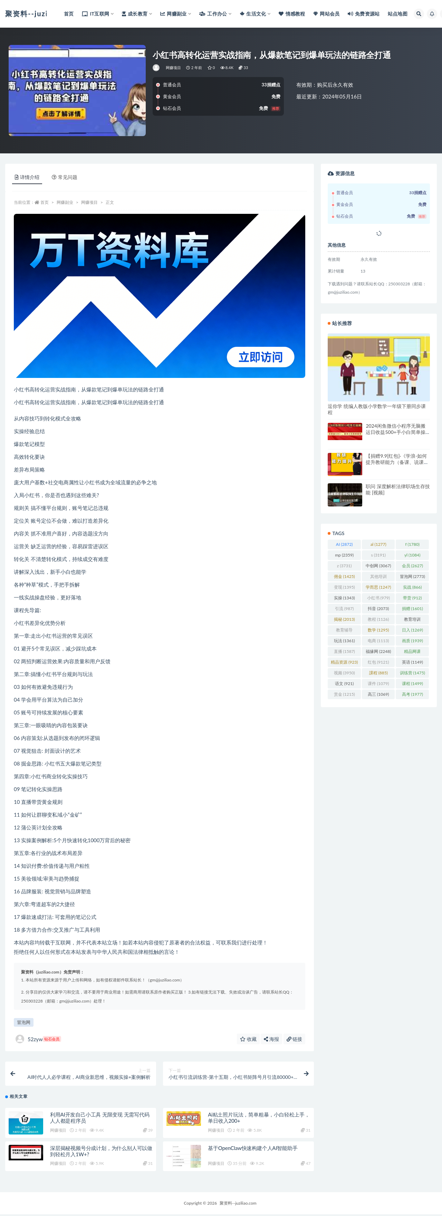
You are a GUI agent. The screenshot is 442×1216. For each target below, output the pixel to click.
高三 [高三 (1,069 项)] (378, 694)
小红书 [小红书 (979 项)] (378, 597)
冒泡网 (23, 1022)
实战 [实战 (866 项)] (412, 587)
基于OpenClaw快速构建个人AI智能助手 (252, 1150)
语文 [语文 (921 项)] (344, 683)
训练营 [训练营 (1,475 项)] (412, 672)
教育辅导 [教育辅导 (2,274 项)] (344, 631)
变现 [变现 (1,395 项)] (344, 587)
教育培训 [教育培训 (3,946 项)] (412, 620)
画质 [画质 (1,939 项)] (412, 640)
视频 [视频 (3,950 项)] (344, 672)
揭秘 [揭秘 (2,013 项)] (344, 619)
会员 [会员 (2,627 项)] (412, 565)
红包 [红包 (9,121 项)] (378, 662)
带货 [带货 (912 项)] (412, 597)
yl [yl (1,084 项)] (412, 555)
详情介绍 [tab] (27, 177)
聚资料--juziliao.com (238, 1204)
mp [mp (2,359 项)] (344, 555)
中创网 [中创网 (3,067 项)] (378, 565)
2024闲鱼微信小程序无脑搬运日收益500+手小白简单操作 (395, 432)
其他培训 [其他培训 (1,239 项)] (378, 577)
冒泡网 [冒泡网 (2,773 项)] (412, 576)
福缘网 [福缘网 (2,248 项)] (378, 651)
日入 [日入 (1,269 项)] (412, 630)
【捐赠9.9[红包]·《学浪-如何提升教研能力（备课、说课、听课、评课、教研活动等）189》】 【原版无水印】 (397, 465)
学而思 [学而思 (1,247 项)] (378, 587)
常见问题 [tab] (64, 177)
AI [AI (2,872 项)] (344, 544)
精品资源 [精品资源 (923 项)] (344, 662)
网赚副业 (65, 202)
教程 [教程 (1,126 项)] (378, 619)
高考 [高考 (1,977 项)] (412, 694)
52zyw (38, 1039)
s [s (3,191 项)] (378, 555)
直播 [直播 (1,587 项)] (344, 651)
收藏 (248, 1039)
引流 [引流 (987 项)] (344, 608)
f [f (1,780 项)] (412, 544)
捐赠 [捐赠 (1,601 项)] (412, 608)
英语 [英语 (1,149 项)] (412, 662)
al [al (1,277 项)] (378, 544)
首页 (44, 202)
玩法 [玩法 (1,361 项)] (344, 640)
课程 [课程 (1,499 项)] (412, 683)
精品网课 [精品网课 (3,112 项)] (412, 652)
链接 (294, 1039)
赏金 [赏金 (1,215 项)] (344, 694)
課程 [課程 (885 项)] (378, 672)
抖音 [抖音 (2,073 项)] (378, 608)
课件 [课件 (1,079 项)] (378, 683)
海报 (271, 1039)
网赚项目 (173, 67)
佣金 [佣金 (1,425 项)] (344, 576)
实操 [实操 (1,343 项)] (344, 597)
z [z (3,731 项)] (344, 565)
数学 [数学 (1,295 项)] (378, 630)
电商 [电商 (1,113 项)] (378, 640)
